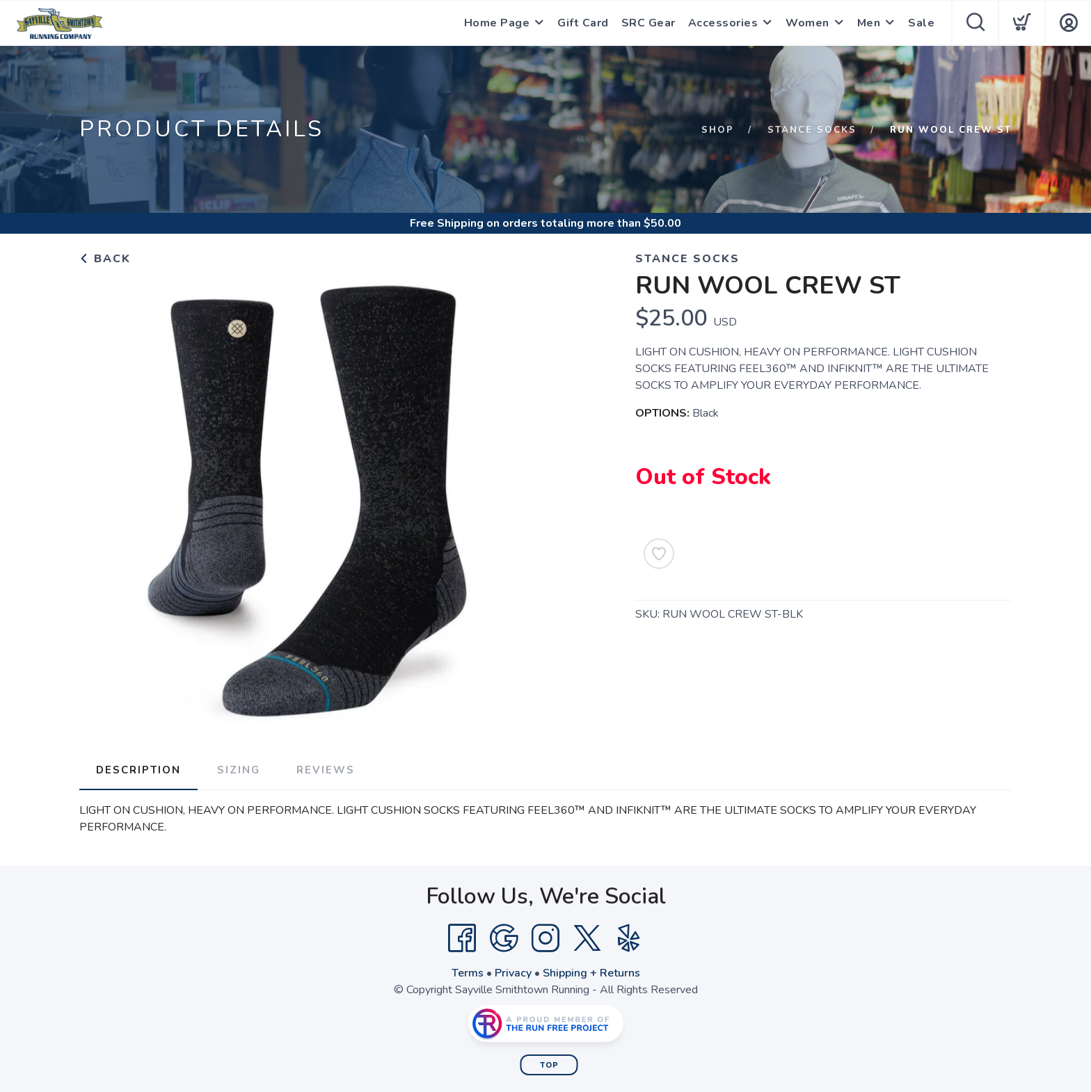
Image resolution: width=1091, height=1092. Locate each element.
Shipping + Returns (591, 973)
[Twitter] (587, 938)
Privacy (513, 973)
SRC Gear (648, 23)
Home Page (497, 23)
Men (869, 23)
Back (105, 258)
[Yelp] (629, 938)
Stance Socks (812, 130)
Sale (921, 23)
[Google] (504, 938)
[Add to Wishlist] (659, 553)
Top (549, 1065)
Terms (468, 973)
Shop (717, 130)
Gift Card (583, 23)
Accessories (723, 23)
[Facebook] (462, 938)
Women (807, 23)
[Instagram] (545, 938)
